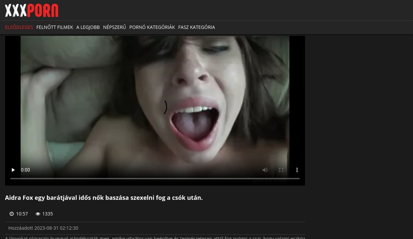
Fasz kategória (196, 27)
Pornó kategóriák (152, 27)
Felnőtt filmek (55, 27)
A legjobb (88, 27)
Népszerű (114, 27)
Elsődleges (19, 27)
